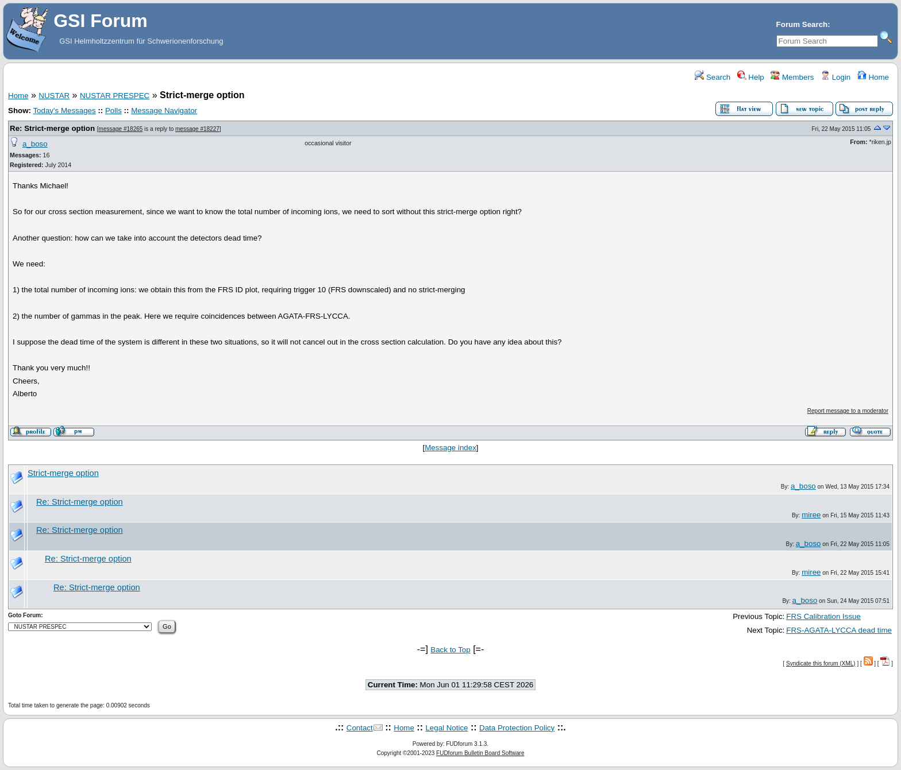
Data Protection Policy (517, 727)
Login (835, 77)
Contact (359, 727)
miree (811, 514)
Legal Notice (446, 727)
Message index (450, 447)
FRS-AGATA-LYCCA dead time (839, 630)
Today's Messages (64, 110)
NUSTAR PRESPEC (114, 95)
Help (750, 77)
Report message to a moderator (847, 411)
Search (712, 77)
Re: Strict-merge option (52, 128)
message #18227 (197, 129)
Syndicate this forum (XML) (821, 663)
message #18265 (121, 129)
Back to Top (450, 649)
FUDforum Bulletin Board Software (480, 753)
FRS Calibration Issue (823, 616)
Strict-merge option (63, 473)
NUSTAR (54, 95)
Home (873, 77)
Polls (113, 110)
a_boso (35, 144)
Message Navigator (164, 110)
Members (792, 77)
